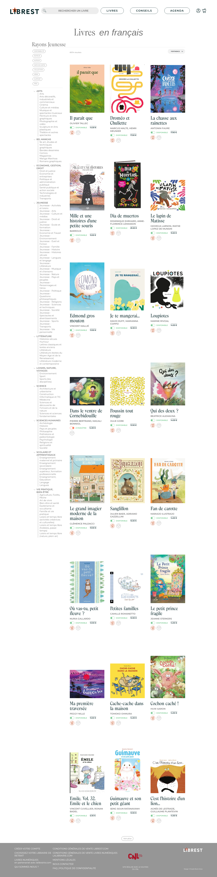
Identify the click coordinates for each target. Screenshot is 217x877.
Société (43, 448)
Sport (42, 376)
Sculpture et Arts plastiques (49, 128)
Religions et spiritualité (46, 444)
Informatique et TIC (50, 397)
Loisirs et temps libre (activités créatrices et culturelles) (51, 519)
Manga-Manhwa (48, 158)
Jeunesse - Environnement (48, 237)
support (37, 79)
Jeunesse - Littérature (45, 264)
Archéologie (46, 423)
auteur (37, 60)
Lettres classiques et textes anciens (51, 346)
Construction (47, 394)
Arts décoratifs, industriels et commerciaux (48, 99)
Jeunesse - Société (49, 310)
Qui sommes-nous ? (26, 866)
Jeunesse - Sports (49, 321)
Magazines (45, 155)
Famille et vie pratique (47, 512)
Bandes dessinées (49, 150)
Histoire (44, 426)
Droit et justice (47, 171)
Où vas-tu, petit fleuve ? (84, 611)
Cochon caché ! (164, 703)
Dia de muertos (124, 215)
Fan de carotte (164, 508)
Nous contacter (63, 864)
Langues (44, 485)
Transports (45, 198)
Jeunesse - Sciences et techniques (50, 306)
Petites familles (124, 608)
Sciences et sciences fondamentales (51, 415)
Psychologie (46, 439)
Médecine (45, 399)
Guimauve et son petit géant (125, 801)
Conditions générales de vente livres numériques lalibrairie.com (85, 854)
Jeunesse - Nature (49, 274)
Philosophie (46, 431)
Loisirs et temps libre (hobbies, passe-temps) (51, 528)
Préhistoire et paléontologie (47, 435)
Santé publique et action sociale (49, 189)
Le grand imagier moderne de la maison (86, 513)
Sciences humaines (48, 420)
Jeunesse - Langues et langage (50, 259)
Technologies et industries (48, 194)
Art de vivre (46, 500)
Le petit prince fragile (164, 611)
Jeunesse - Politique (50, 290)
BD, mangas (43, 139)
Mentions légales (64, 859)
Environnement (48, 373)
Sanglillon (119, 508)
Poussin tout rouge (121, 413)
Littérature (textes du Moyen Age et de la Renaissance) (51, 355)
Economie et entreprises (46, 175)
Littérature (44, 336)
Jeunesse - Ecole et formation (50, 226)
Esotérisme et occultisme (47, 507)
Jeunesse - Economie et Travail (50, 231)
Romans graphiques (51, 161)
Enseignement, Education (48, 478)
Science (41, 386)
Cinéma (44, 104)
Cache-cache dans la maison (126, 706)
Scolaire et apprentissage (45, 453)
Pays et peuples (48, 428)
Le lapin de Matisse (161, 218)
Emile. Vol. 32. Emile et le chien (85, 801)
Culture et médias (49, 107)
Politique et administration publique (47, 182)
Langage (44, 482)
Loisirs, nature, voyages (46, 369)
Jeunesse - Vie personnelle (47, 330)
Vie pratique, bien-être (44, 490)
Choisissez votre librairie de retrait (32, 854)
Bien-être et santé (49, 503)
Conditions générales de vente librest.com (80, 848)
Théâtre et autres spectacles (49, 133)
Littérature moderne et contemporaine (51, 362)
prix (35, 83)
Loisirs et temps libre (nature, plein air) (51, 534)
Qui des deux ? (164, 410)
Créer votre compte (27, 848)
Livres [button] (112, 10)
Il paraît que (81, 118)
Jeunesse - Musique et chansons (50, 270)
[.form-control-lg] (73, 10)
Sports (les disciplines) (46, 380)
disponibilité (39, 51)
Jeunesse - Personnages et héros (48, 285)
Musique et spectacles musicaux (51, 111)
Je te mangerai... (125, 315)
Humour (44, 341)
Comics (43, 153)
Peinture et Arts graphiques (48, 117)
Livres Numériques (32, 861)
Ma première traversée (81, 706)
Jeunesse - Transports (45, 325)
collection (38, 70)
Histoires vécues (48, 339)
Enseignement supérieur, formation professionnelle (51, 471)
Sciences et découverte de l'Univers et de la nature (48, 406)
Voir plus (127, 838)
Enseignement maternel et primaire (51, 459)
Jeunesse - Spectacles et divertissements (48, 315)
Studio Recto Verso (196, 869)
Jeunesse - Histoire (50, 249)
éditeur (37, 56)
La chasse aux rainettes (164, 120)
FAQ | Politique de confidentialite (74, 868)
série (36, 74)
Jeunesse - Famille (49, 246)
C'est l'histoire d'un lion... (168, 801)
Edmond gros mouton (82, 318)
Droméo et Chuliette (120, 120)
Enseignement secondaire (48, 464)
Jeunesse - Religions (51, 301)
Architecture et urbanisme (48, 390)
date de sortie (39, 65)
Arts (39, 91)
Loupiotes (160, 315)
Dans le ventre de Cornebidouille (86, 413)
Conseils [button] (144, 10)
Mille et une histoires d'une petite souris (83, 220)
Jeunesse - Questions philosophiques (48, 296)
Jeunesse (42, 202)
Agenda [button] (177, 10)
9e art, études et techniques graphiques (48, 145)
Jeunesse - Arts (48, 211)
